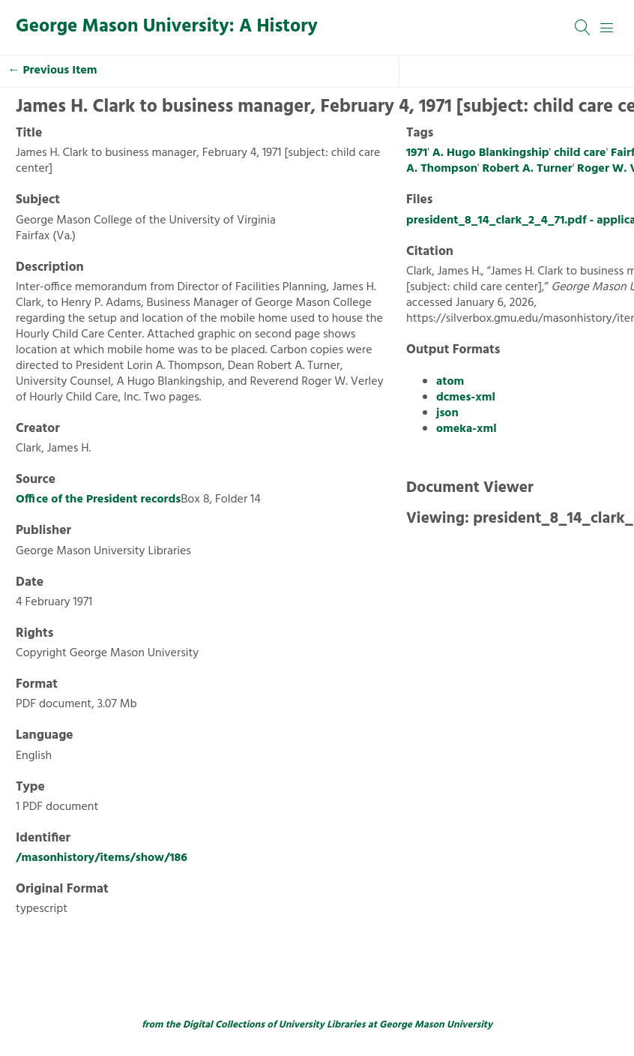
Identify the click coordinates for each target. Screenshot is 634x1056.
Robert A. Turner (528, 168)
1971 (416, 153)
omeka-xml (466, 429)
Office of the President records (98, 499)
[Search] (583, 28)
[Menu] (607, 28)
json (447, 413)
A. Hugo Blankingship (490, 153)
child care (580, 153)
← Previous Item (52, 70)
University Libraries (322, 1025)
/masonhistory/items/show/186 (101, 858)
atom (450, 382)
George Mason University (435, 1025)
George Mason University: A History (167, 27)
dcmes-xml (465, 397)
